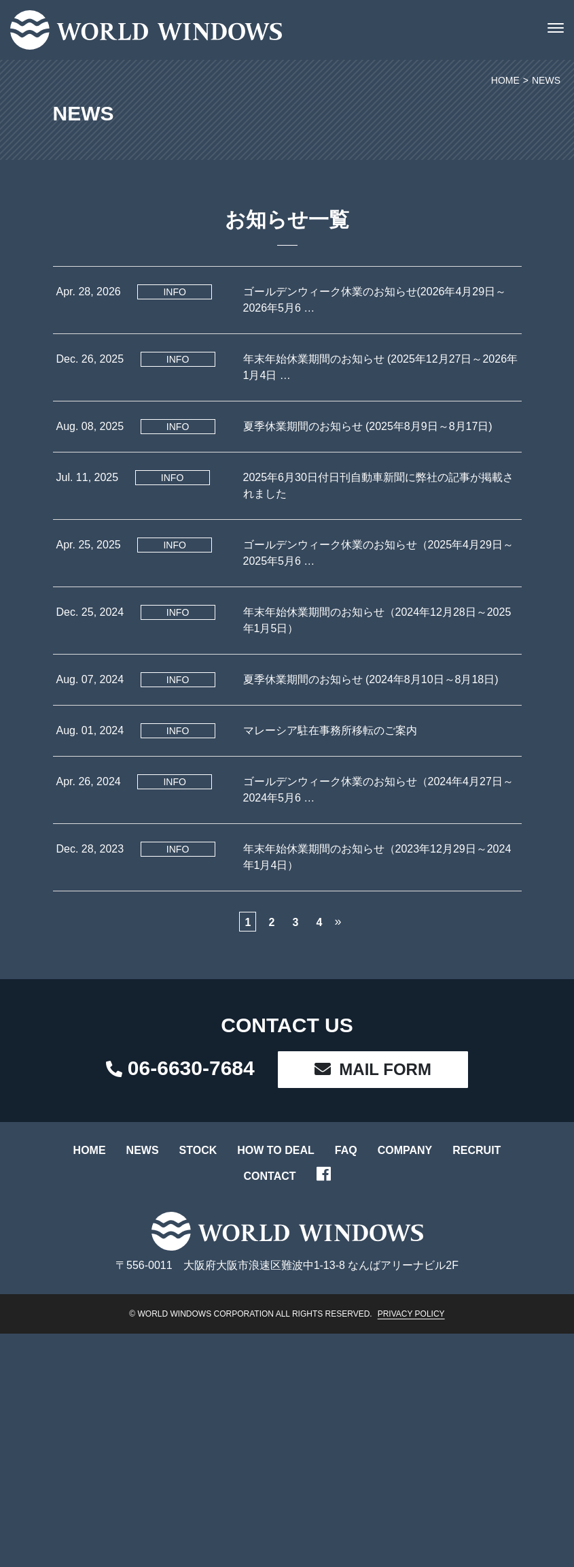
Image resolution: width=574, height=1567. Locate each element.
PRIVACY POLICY (411, 1314)
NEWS (142, 1150)
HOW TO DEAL (275, 1150)
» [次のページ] (337, 921)
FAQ (346, 1150)
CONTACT (269, 1176)
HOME (89, 1150)
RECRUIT (476, 1150)
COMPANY (405, 1150)
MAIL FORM (373, 1069)
